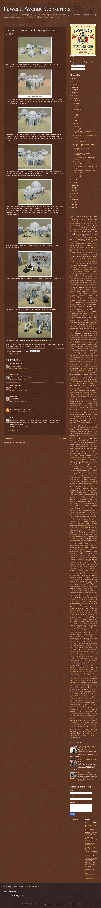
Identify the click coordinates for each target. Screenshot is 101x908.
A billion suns (79, 247)
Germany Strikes (85, 422)
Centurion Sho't (82, 319)
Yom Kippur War (88, 733)
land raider (75, 486)
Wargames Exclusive (75, 704)
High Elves (79, 448)
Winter (89, 726)
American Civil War (85, 261)
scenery (82, 616)
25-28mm (83, 231)
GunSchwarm (91, 437)
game (83, 414)
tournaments (73, 682)
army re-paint (87, 275)
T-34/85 (87, 662)
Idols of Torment (89, 878)
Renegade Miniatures (82, 594)
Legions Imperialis (86, 492)
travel (89, 682)
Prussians (92, 581)
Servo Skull (89, 621)
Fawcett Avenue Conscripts (37, 8)
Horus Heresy (77, 453)
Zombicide (83, 735)
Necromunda (80, 532)
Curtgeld (72, 350)
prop (86, 581)
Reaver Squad (73, 590)
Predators (80, 577)
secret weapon (92, 619)
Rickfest (85, 597)
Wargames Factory (90, 704)
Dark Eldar (82, 352)
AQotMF (74, 271)
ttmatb (82, 684)
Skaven (88, 629)
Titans (74, 678)
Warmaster (73, 715)
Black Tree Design (84, 297)
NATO (93, 531)
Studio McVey (89, 656)
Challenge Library (91, 320)
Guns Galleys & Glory (80, 437)
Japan (71, 474)
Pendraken (88, 559)
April (74, 123)
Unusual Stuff (73, 691)
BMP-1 (95, 302)
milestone (92, 518)
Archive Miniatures (87, 271)
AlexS (89, 258)
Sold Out (79, 634)
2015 (73, 188)
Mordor (72, 527)
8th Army (89, 245)
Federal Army (79, 392)
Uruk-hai (81, 691)
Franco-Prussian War (91, 403)
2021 (73, 92)
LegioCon (84, 490)
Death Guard (93, 355)
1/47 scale (73, 221)
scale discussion (88, 614)
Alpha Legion (91, 260)
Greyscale (88, 433)
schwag (89, 616)
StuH (73, 658)
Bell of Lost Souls (90, 835)
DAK (89, 350)
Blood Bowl (92, 300)
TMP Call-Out (81, 678)
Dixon (84, 363)
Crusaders (80, 348)
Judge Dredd (84, 474)
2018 (73, 179)
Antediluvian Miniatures (82, 269)
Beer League (80, 291)
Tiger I (91, 676)
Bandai (72, 284)
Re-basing (80, 588)
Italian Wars (83, 472)
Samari (95, 610)
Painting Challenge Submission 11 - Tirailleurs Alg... (83, 149)
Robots (71, 601)
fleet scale (72, 396)
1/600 (76, 223)
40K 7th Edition (74, 241)
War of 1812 (88, 700)
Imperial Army (91, 459)
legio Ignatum (76, 488)
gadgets (88, 412)
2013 (73, 193)
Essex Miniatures (93, 381)
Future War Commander (79, 411)
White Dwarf (90, 722)
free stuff (85, 405)
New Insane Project (79, 536)
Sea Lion (84, 619)
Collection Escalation (81, 333)
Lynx (71, 503)
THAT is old (79, 673)
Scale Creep (79, 614)
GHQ (94, 422)
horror (96, 451)
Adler (86, 252)
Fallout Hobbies (81, 388)
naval (71, 532)
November (76, 103)
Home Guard (77, 451)
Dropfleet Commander (80, 366)
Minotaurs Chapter (89, 521)
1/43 (91, 219)
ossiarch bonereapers (77, 551)
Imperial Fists (74, 461)
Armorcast (79, 275)
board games (92, 304)
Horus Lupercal (91, 453)
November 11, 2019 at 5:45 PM (19, 426)
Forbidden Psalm (74, 400)
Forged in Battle (83, 401)
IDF (89, 457)
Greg (79, 431)
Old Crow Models (88, 545)
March (75, 126)
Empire (93, 377)
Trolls (71, 684)
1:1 (86, 216)
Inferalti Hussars (74, 466)
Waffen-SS (80, 700)
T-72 (84, 664)
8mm (83, 245)
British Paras (94, 309)
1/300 (77, 219)
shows (71, 625)
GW (91, 439)
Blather (88, 298)
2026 (73, 78)
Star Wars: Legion (75, 651)
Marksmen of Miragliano (80, 514)
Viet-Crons (86, 698)
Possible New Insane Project (89, 573)
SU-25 (83, 658)
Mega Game (84, 516)
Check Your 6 (74, 326)
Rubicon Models (87, 605)
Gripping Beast (83, 435)
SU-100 (78, 658)
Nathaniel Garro (86, 531)
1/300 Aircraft (83, 219)
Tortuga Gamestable (90, 680)
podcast (81, 570)
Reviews (72, 597)
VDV (84, 693)
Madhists (95, 507)
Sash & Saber (88, 612)
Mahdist (86, 510)
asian (83, 276)
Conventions (94, 341)
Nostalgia (82, 540)
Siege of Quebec (92, 625)
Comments (75, 69)
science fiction (78, 617)
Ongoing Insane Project (90, 547)
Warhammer (90, 706)
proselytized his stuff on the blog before (29, 101)
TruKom (76, 684)
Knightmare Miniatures (75, 481)
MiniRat (87, 519)
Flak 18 (71, 394)
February (76, 129)
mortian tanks (84, 527)
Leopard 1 (79, 494)
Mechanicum (92, 514)
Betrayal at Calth (81, 293)
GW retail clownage (88, 440)
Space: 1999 (93, 640)
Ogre (71, 545)
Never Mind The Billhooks (90, 534)
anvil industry (93, 269)
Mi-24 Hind (85, 518)
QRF (89, 583)
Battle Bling (72, 286)
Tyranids (72, 686)
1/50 (85, 221)
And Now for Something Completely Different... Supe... (83, 145)
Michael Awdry (14, 363)
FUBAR (82, 409)
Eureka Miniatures (77, 383)
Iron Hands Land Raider (85, 773)
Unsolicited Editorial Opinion (77, 689)
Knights (84, 481)
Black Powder (81, 295)
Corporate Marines (91, 344)
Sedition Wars (74, 621)
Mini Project (73, 519)
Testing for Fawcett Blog (85, 671)
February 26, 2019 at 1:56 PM (19, 368)
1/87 (71, 225)
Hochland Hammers (83, 450)
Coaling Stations (81, 331)
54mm (94, 243)
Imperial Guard (85, 461)
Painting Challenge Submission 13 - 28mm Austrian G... (83, 131)
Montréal (93, 525)
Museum (81, 529)
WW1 (93, 730)
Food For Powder (87, 396)
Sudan (89, 658)
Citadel (85, 330)
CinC (80, 330)
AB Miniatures (93, 247)
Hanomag (93, 444)
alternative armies (74, 261)
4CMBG (72, 243)
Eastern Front (85, 372)
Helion (79, 446)
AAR (85, 247)
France (79, 403)
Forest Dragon (86, 400)
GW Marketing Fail (75, 440)
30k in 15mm (88, 236)
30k (79, 236)
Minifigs (81, 519)
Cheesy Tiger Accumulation (88, 326)
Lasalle (82, 486)
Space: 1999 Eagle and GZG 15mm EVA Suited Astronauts (86, 747)
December (76, 100)
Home (35, 439)
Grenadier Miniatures (79, 433)
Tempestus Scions (75, 669)
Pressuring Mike (74, 579)
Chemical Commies (76, 328)
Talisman (82, 665)
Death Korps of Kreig (78, 357)
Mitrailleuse (72, 523)
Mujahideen (72, 529)
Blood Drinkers (74, 302)
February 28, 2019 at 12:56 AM (19, 390)
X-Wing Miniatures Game (90, 731)
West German (84, 718)
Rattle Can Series (87, 586)
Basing (93, 284)
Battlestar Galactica (90, 289)
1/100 (95, 216)
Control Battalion (83, 341)
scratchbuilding (88, 617)
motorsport (93, 527)
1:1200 (90, 216)
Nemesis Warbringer (77, 534)
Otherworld (88, 551)
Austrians (81, 280)
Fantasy (72, 390)
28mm (12, 354)
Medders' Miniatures (74, 516)
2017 (73, 182)
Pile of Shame (92, 566)
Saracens (79, 612)
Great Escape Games (77, 429)
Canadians (78, 317)
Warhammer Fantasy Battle (87, 709)
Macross (83, 507)
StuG (96, 656)
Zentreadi (76, 735)
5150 (89, 243)
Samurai (73, 612)
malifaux (93, 510)
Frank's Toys (76, 405)
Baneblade (78, 284)
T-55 (93, 662)
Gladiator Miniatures (85, 424)
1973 (94, 229)
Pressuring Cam (90, 577)
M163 (71, 505)
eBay (94, 372)
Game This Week (92, 414)
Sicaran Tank (83, 625)
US (87, 691)
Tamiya (89, 665)
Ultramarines (93, 686)
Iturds (89, 472)
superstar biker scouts (81, 660)
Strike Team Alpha (79, 656)
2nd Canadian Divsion (88, 234)
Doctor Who (90, 363)
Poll (81, 572)
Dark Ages (74, 352)
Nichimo (74, 538)
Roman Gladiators (77, 603)
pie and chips (79, 564)
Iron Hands (88, 468)
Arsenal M (95, 275)
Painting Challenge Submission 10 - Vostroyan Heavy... (83, 153)
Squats (80, 645)
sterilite (81, 653)
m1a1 (76, 505)
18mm (84, 229)
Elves (93, 376)
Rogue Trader (87, 601)
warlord (83, 711)
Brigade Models (86, 308)
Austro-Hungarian (91, 280)
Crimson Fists (84, 346)
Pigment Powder (74, 566)
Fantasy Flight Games (83, 390)
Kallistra (93, 474)
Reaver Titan (83, 590)
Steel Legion (73, 653)
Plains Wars (83, 568)
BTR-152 (89, 311)
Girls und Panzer (74, 424)
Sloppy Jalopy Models (75, 632)
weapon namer (89, 717)
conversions (89, 343)
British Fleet (86, 309)
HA (79, 442)
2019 (73, 98)
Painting (80, 553)
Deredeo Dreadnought (84, 361)
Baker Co (93, 282)
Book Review (82, 306)
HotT (71, 455)
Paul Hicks (72, 559)
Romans (86, 603)
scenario (76, 616)
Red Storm (79, 592)
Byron (80, 315)
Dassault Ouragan (85, 353)
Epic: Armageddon (77, 381)
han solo (86, 444)
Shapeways (92, 623)
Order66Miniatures (81, 549)
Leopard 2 (86, 494)
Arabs (79, 271)
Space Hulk (89, 638)
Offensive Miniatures (91, 543)
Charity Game (91, 324)
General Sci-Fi (86, 420)
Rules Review (73, 606)
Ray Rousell (14, 385)
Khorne (80, 475)
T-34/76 (81, 662)
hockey (91, 450)
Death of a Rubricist (91, 832)
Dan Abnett (94, 350)
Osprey (95, 549)
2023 (73, 87)
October (75, 106)
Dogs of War (79, 365)
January (75, 176)
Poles (86, 570)
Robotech (92, 599)
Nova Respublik (91, 540)
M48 (92, 505)
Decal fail (88, 357)
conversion (77, 343)
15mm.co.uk (73, 229)
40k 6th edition (89, 240)
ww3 (79, 732)
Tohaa (88, 678)
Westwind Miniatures (87, 720)
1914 (89, 229)
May (74, 120)
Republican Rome (80, 595)
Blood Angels (84, 300)
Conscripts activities (83, 339)
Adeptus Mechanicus (89, 251)
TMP (86, 873)
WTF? (87, 729)
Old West (77, 547)
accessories (74, 249)
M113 (89, 503)
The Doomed (89, 673)
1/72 (82, 223)
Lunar (93, 501)
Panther (72, 557)
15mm (91, 227)
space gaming (79, 638)
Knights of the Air (92, 481)
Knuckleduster (75, 483)
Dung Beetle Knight (92, 366)
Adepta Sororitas (92, 249)
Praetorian (72, 575)
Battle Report (82, 288)
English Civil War (74, 379)
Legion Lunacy (92, 490)
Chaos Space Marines (79, 324)
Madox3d (74, 508)
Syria (90, 660)
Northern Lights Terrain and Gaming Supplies (91, 839)
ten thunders (85, 669)
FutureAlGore (92, 411)
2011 (73, 199)
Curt (94, 348)
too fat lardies (79, 680)
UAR (87, 686)
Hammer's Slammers (75, 444)
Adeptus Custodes (77, 251)
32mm (86, 237)
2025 (73, 81)
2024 (73, 84)
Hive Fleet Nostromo (89, 448)
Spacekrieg (73, 642)
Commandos (77, 337)
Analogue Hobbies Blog (76, 263)
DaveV (93, 353)
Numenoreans (85, 542)
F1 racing (90, 387)
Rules (94, 605)
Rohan (95, 601)
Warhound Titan (74, 711)
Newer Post (8, 439)
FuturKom (80, 412)
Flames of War (90, 394)
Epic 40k (94, 379)
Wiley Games (78, 724)
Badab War (85, 282)
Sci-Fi (71, 617)
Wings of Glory (88, 724)
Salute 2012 (89, 610)
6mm (71, 245)
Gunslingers (84, 439)
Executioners (73, 385)
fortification (72, 403)
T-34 (77, 662)
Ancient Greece (93, 265)
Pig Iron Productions (89, 564)
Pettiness (82, 562)
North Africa (88, 538)
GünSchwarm (74, 439)
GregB (95, 431)
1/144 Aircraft (84, 218)
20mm (75, 231)
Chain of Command (77, 320)
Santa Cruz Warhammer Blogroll (29, 886)
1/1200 (75, 218)
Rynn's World (89, 608)
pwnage (84, 583)
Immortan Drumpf (81, 459)
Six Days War (80, 629)
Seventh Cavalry (83, 623)
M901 (77, 507)
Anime (73, 269)
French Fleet (73, 407)
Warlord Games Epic (79, 713)
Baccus (78, 282)
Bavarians (72, 291)
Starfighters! (86, 651)
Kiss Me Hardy (92, 479)
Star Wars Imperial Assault (85, 647)
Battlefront (79, 289)
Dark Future (90, 352)
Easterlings (75, 372)
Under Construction (82, 687)
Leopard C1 (94, 494)
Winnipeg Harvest (81, 726)
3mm (74, 240)
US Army (92, 691)
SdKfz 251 (76, 619)
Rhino (79, 597)
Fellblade (87, 392)
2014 (73, 190)
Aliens (94, 258)
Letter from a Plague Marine (90, 496)
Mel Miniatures (92, 516)
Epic (81, 379)
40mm (93, 241)
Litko (73, 497)
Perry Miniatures (81, 561)
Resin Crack (92, 595)
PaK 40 (88, 555)
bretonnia (76, 308)
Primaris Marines (86, 579)
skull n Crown (81, 630)
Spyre (75, 645)
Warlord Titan (91, 713)
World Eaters (74, 730)
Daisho (84, 350)
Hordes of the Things (87, 451)
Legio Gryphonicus (91, 487)
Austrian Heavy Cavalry (83, 278)
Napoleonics (74, 531)
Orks (89, 549)
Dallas (12, 396)
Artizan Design (89, 829)
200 (71, 231)
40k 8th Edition (84, 241)
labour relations (85, 485)
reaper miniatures (90, 588)
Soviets (72, 638)
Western (93, 718)
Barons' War (87, 284)
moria (77, 527)
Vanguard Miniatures (75, 693)
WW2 (72, 732)
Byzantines (88, 315)
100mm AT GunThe (80, 225)
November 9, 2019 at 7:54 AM (19, 412)
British (78, 310)
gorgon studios (85, 427)
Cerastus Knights (92, 319)
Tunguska (88, 684)
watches (82, 717)
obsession (72, 543)
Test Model (73, 671)
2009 (73, 204)
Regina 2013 (88, 592)
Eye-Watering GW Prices (85, 385)
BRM (73, 311)
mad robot (89, 507)
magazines (87, 508)
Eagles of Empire (92, 370)
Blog (78, 300)
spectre (87, 643)
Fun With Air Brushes (92, 409)
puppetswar (77, 583)
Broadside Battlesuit (80, 311)
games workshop (77, 416)
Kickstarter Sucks (86, 477)
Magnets (79, 510)
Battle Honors (89, 286)
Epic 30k (86, 379)
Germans (73, 422)
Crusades (88, 348)
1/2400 (71, 219)
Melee (71, 518)
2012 (73, 196)
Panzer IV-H (92, 557)
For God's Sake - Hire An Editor (86, 398)
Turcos (94, 684)
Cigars (75, 330)
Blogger (79, 904)
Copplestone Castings (75, 344)
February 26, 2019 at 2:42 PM (19, 379)
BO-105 (85, 304)
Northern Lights (41, 346)
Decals (94, 357)
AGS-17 (91, 256)
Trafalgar (82, 682)
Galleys (78, 414)
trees (94, 682)
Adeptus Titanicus (75, 252)
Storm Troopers (85, 654)
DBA (76, 355)
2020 (73, 95)
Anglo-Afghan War (92, 267)
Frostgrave (74, 409)
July (74, 115)
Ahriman (84, 258)
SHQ (76, 625)
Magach (81, 508)
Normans (81, 538)
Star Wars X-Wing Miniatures (88, 649)
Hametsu (93, 442)
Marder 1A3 (85, 512)
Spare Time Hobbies (85, 641)
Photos (89, 563)
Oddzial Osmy (80, 543)
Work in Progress (91, 728)
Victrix (79, 698)
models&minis (80, 523)
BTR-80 (74, 313)
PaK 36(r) (81, 555)
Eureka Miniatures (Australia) (90, 847)
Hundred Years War (90, 455)
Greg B (12, 374)
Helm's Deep (86, 446)
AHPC (77, 258)
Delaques (82, 359)
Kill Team (94, 477)
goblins (85, 425)
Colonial (78, 335)
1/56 (91, 221)
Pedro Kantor (80, 559)
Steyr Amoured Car (74, 654)
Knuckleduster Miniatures (86, 483)
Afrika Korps (84, 254)
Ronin (92, 603)
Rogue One (78, 601)
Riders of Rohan (93, 597)
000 (71, 216)
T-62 (76, 664)
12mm (77, 227)
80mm (77, 245)
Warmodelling (94, 715)
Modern (88, 523)
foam (79, 396)
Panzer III (78, 557)
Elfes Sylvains (88, 374)
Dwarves (72, 370)
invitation (78, 468)
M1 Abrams (77, 503)
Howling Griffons (78, 455)
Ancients (74, 267)
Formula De (93, 401)
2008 (73, 207)
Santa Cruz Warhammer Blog (90, 861)
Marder (78, 512)
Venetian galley (74, 695)
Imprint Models (79, 464)
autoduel (72, 282)
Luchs (90, 499)
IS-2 (79, 470)
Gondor (78, 427)
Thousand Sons (82, 675)
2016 (73, 185)
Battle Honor (80, 286)
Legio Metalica (94, 488)
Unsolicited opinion (90, 689)
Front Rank (94, 407)
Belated (88, 291)
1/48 (79, 221)
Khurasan (86, 476)
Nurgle (93, 542)
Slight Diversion (91, 630)
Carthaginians (87, 317)
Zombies (90, 735)
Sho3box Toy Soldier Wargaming (91, 865)
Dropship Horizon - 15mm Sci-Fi (90, 843)
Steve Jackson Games (90, 653)
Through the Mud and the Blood (80, 676)
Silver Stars (73, 627)
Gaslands (87, 418)
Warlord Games (92, 711)
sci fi (94, 616)
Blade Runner (80, 298)
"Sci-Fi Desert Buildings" (21, 134)
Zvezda (76, 737)
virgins (93, 698)
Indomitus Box (91, 464)
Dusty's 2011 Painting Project (88, 368)
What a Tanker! (80, 722)
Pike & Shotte (83, 566)
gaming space (88, 416)
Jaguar (94, 472)
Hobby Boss (73, 450)
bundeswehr (83, 313)
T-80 (89, 664)
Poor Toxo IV (88, 572)
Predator (72, 577)
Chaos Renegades (91, 322)
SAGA (77, 610)
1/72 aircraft (88, 223)
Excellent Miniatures (90, 383)
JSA (76, 474)
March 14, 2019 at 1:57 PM (18, 401)
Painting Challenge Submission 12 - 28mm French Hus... (83, 140)
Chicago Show (88, 328)
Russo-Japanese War (77, 608)
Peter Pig (92, 561)
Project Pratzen (78, 581)
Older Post (61, 439)
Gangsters (79, 418)
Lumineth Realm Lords (84, 501)
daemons (78, 350)
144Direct (84, 227)
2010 (73, 202)
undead (71, 687)
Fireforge (94, 392)
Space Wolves (82, 640)
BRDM (90, 306)
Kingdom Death (82, 479)
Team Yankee (89, 667)
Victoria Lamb (88, 697)
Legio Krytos (85, 488)
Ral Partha (77, 584)
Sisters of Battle (83, 627)
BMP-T (79, 304)
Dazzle (71, 355)
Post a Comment (13, 430)
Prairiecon (80, 575)
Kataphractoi (73, 475)
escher (86, 381)
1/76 (95, 223)
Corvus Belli (73, 346)
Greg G (12, 407)
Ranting (78, 586)
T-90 (93, 664)
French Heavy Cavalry (83, 407)
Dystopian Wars (81, 370)
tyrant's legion (80, 686)
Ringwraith (84, 599)
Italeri (76, 472)
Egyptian (72, 374)
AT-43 (87, 276)
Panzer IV (85, 557)
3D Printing (94, 238)
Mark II (91, 512)
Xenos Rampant (76, 733)
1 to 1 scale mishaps (78, 216)
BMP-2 (73, 304)
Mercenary (77, 518)
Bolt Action (73, 306)
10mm (89, 225)
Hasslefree (72, 446)
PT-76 (71, 583)
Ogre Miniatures (78, 545)
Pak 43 (94, 555)
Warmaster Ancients (84, 715)
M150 (94, 503)
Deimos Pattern (74, 359)
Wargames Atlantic (89, 702)
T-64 (80, 664)
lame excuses (94, 485)
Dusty (74, 368)
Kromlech (77, 485)
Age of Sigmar (82, 256)
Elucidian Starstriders (83, 376)
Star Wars (18, 354)
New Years (94, 536)
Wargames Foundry (76, 706)
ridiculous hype (75, 599)
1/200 (93, 218)
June (75, 117)
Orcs (74, 549)
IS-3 (83, 470)
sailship (82, 610)
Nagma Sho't (91, 529)
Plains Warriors (73, 568)
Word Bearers (80, 728)
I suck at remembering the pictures (78, 457)
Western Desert (74, 720)
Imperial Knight (86, 463)
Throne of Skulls (93, 675)
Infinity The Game (85, 466)
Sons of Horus (87, 636)
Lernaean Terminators (77, 496)
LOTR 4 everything (81, 499)
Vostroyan (72, 700)
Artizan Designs (75, 276)
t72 (76, 665)
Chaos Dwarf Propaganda (77, 322)
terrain (23, 354)
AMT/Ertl (94, 261)
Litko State (78, 497)
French (92, 405)
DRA (87, 365)
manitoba (72, 512)
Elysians (72, 378)
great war (87, 429)
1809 (79, 229)
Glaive (94, 424)
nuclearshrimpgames (75, 542)
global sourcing (73, 425)
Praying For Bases (91, 575)
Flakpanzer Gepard (79, 394)
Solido (85, 634)
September (76, 109)
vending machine (92, 693)
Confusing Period (86, 337)
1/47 (95, 219)
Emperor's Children (83, 377)
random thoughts (86, 584)
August (75, 112)
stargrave (93, 651)
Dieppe (78, 363)
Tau (80, 667)
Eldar (79, 374)
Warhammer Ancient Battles (78, 708)
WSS (82, 729)
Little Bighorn (86, 497)
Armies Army (85, 273)
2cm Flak (77, 234)
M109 (84, 503)
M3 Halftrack (84, 505)
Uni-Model (92, 687)
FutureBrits (72, 412)
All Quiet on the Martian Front (77, 260)
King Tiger (74, 479)
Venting (83, 695)
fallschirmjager (91, 388)
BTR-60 (95, 311)
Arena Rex (77, 273)
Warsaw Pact (75, 717)
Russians (95, 606)
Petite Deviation (74, 562)
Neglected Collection (91, 532)
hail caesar (86, 442)
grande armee (94, 427)
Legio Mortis (75, 490)
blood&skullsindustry (87, 302)
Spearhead (81, 643)
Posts (73, 65)
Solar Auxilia (87, 632)
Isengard (88, 470)
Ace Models (82, 249)
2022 (73, 90)
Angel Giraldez (82, 267)
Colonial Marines (87, 335)
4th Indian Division (81, 243)
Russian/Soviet (84, 607)
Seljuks (83, 621)
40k (79, 240)
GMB (80, 425)
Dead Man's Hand (84, 355)
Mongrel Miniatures (83, 525)
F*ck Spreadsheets (81, 387)
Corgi (83, 344)
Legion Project (74, 492)
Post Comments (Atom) (18, 442)
